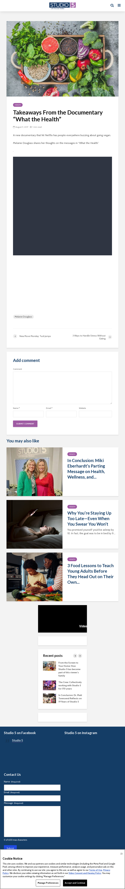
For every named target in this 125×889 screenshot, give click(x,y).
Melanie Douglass (23, 316)
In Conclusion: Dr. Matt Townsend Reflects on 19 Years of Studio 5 (70, 698)
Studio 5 (17, 740)
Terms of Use (95, 870)
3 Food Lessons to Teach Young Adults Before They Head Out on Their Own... (90, 574)
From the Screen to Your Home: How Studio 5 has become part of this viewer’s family (69, 669)
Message (13, 803)
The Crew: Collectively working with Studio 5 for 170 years (70, 685)
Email (49, 408)
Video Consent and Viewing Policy (85, 873)
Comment (17, 369)
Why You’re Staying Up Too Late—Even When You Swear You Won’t (89, 518)
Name (16, 408)
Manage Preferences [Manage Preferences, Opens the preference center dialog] (48, 883)
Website (82, 408)
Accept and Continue (75, 883)
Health (18, 105)
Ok (121, 853)
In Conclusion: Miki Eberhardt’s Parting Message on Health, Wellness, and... (86, 469)
